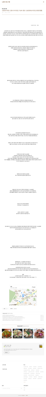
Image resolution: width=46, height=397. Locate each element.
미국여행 (30, 368)
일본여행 (37, 371)
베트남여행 (40, 376)
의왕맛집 (25, 371)
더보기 (24, 382)
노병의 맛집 (26, 366)
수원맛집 (35, 366)
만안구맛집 (38, 373)
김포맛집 (25, 380)
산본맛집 (30, 378)
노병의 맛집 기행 (6, 2)
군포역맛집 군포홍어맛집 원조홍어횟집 (8, 315)
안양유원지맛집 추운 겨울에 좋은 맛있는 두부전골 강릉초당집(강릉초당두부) (13, 317)
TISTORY (23, 395)
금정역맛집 (40, 378)
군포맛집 (42, 371)
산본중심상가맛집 (27, 370)
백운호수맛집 (40, 368)
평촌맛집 (35, 376)
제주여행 (34, 378)
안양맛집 (34, 368)
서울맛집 (37, 375)
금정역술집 (26, 376)
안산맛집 (25, 375)
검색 (21, 388)
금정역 (31, 366)
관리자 (27, 395)
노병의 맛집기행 (31, 375)
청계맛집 (37, 370)
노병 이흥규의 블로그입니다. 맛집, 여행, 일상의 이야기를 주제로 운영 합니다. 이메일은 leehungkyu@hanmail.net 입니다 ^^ (18, 350)
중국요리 (33, 370)
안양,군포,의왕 (5, 313)
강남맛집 (25, 378)
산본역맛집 (40, 366)
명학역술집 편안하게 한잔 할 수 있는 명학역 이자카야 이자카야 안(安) (12, 316)
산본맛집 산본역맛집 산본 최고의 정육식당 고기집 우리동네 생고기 (12, 320)
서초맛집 (30, 376)
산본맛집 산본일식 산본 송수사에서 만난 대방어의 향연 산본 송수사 (12, 319)
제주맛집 (25, 368)
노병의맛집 (33, 373)
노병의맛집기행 (26, 373)
